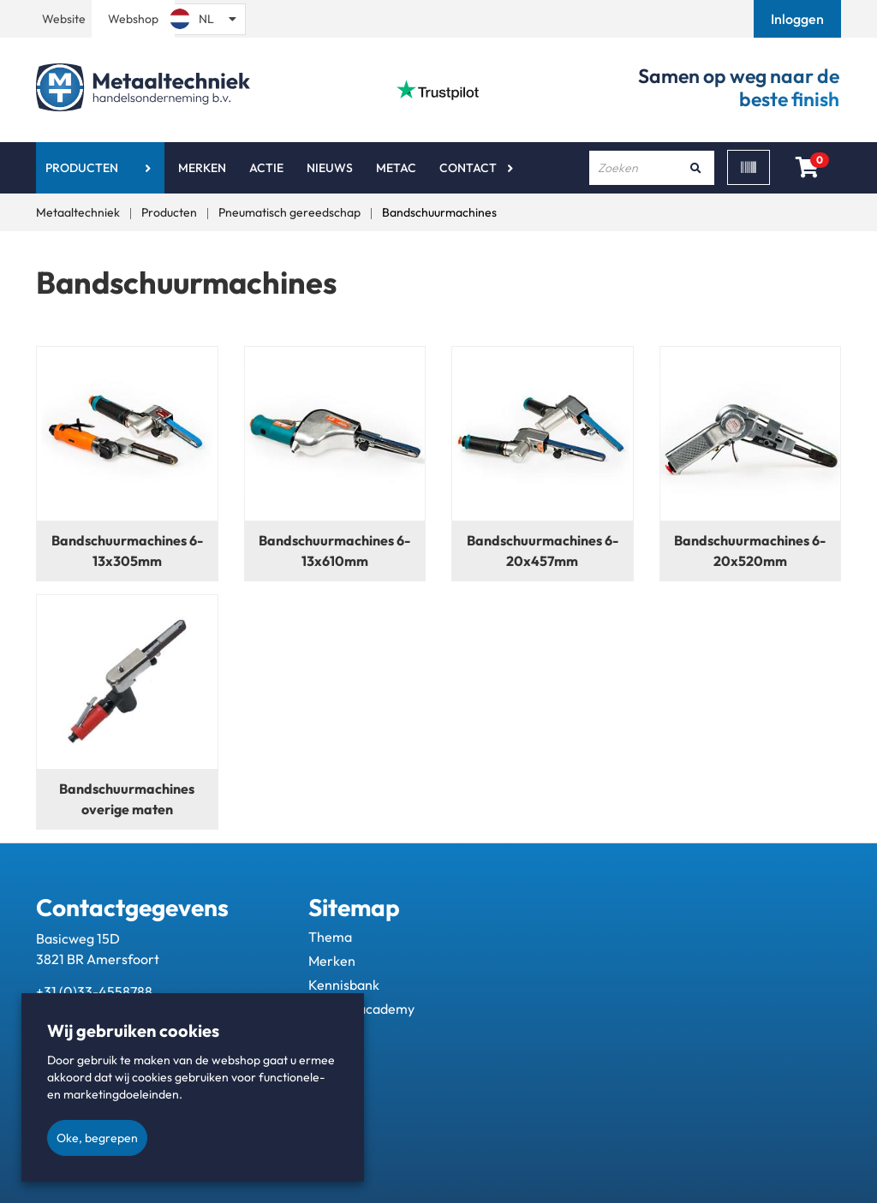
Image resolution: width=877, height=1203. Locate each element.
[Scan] (748, 167)
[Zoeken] (695, 168)
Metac (396, 168)
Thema (330, 936)
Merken (202, 168)
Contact (468, 168)
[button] (799, 18)
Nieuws (330, 168)
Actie (266, 168)
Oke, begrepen (97, 1138)
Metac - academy (361, 1008)
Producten (81, 168)
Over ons (336, 1032)
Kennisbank (343, 984)
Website (64, 19)
